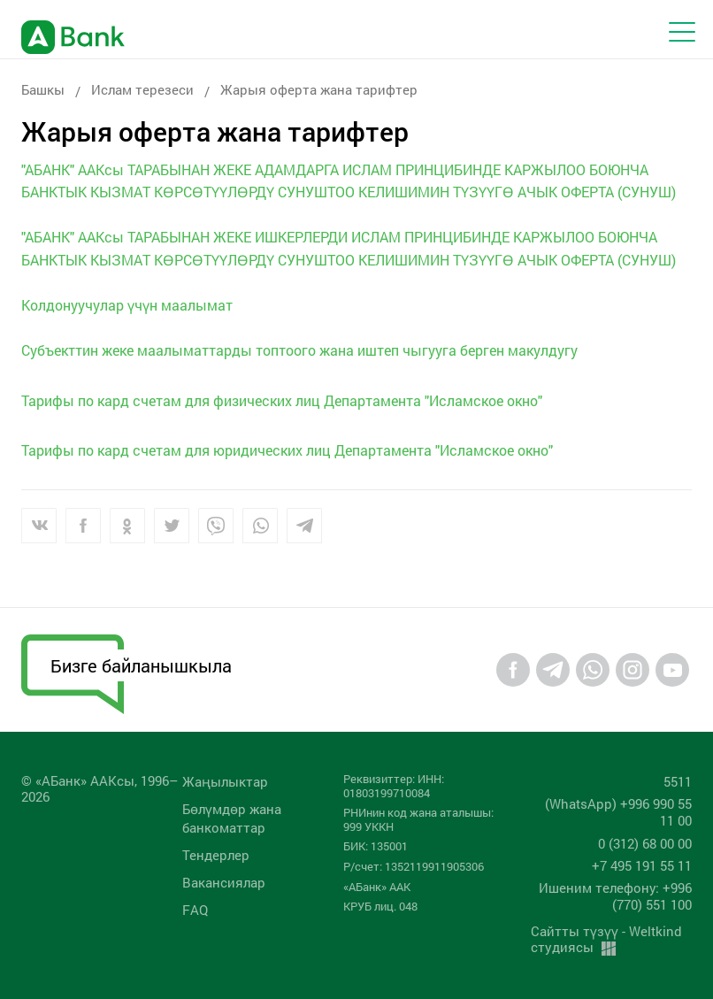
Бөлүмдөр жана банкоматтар (231, 818)
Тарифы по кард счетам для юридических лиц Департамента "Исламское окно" (287, 450)
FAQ (195, 909)
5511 (677, 781)
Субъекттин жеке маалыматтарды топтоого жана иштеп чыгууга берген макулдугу (299, 350)
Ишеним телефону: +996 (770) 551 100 (615, 896)
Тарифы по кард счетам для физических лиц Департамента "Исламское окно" (281, 400)
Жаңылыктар (225, 781)
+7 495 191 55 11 (642, 865)
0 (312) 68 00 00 (645, 843)
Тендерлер (215, 855)
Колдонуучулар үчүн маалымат (127, 305)
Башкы (43, 89)
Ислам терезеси (142, 89)
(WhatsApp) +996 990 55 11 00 (618, 812)
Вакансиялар (223, 882)
